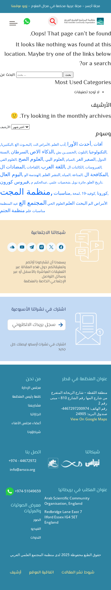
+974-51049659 (28, 491)
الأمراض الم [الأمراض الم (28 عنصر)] (97, 203)
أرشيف (15, 572)
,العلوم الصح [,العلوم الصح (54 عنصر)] (31, 158)
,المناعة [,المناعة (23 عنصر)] (77, 175)
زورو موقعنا (19, 6)
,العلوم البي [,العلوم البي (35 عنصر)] (55, 159)
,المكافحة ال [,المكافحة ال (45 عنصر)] (96, 174)
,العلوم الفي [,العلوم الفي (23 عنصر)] (8, 159)
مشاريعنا (34, 406)
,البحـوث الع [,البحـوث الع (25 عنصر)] (23, 144)
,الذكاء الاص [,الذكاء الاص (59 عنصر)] (42, 151)
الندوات (35, 538)
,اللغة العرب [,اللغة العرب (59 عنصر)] (53, 166)
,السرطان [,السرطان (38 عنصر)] (20, 152)
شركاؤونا (34, 432)
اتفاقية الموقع (41, 572)
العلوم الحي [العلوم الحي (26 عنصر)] (56, 203)
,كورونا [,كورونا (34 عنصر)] (103, 193)
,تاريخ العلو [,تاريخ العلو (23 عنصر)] (95, 182)
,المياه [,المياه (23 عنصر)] (66, 175)
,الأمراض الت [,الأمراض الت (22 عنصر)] (42, 144)
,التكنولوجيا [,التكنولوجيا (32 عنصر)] (98, 152)
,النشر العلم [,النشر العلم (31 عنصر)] (52, 174)
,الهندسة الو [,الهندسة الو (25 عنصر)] (32, 174)
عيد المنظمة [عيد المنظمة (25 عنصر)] (9, 203)
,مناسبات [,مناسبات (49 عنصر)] (63, 193)
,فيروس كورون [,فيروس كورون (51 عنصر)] (15, 181)
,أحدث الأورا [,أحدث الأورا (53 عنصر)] (80, 143)
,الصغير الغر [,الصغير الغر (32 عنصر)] (86, 159)
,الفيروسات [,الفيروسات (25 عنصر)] (93, 167)
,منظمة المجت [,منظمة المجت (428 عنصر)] (26, 191)
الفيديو (36, 529)
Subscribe (60, 328)
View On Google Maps (88, 419)
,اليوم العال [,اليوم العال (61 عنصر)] (11, 174)
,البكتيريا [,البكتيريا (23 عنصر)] (7, 144)
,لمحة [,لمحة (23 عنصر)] (77, 193)
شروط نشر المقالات (78, 572)
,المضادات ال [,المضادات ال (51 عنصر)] (13, 166)
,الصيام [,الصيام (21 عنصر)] (70, 159)
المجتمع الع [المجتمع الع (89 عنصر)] (33, 202)
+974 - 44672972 (22, 460)
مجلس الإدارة (31, 388)
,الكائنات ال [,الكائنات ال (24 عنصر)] (75, 167)
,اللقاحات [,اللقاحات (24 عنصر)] (33, 167)
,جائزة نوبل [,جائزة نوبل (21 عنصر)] (79, 182)
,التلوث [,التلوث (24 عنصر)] (83, 152)
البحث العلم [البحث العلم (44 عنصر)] (76, 203)
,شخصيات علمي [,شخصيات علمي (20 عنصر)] (60, 182)
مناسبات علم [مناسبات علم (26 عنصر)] (35, 210)
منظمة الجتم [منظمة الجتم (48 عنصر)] (12, 210)
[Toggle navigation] (9, 21)
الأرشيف (5, 127)
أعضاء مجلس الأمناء (26, 423)
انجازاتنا (35, 414)
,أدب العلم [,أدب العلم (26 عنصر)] (59, 144)
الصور (37, 520)
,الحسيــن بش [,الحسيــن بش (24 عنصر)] (66, 152)
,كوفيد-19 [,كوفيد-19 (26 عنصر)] (89, 193)
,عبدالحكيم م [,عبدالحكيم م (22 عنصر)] (39, 182)
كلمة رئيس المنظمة (26, 397)
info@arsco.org (22, 469)
